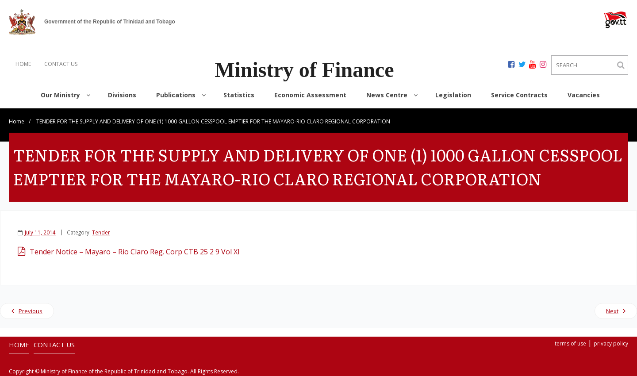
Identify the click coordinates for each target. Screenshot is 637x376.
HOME (23, 64)
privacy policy (611, 343)
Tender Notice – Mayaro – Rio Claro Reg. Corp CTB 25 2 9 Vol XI (135, 252)
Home (16, 121)
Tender (101, 232)
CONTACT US (60, 64)
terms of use (570, 343)
